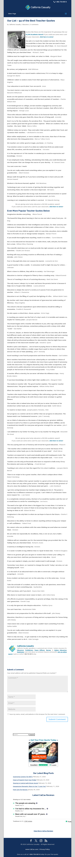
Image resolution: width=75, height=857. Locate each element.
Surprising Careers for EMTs (23, 777)
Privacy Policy (45, 849)
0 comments (34, 24)
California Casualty (15, 24)
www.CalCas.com (31, 849)
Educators (25, 24)
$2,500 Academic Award (34, 34)
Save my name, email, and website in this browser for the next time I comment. (37, 714)
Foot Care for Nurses (20, 790)
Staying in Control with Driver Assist (25, 783)
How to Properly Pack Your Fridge (24, 780)
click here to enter (56, 207)
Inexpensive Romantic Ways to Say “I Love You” (29, 786)
